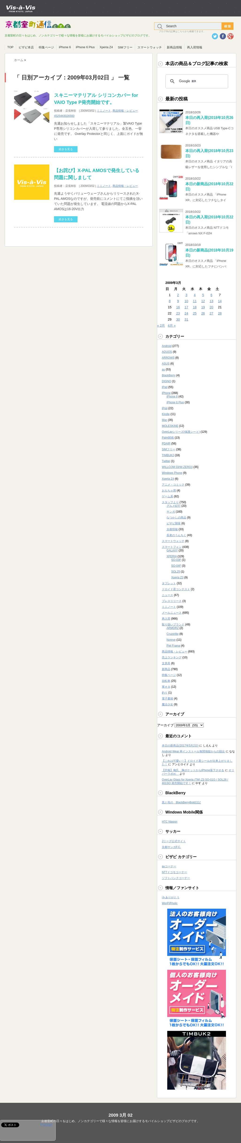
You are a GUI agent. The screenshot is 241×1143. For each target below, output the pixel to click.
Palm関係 (168, 437)
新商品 (166, 669)
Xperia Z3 (177, 577)
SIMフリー (125, 47)
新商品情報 (174, 47)
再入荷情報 (194, 47)
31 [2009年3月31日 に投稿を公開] (186, 319)
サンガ (171, 511)
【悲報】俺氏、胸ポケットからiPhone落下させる (193, 770)
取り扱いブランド (173, 624)
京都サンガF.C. (171, 847)
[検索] (196, 81)
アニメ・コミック (173, 484)
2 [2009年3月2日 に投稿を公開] (178, 295)
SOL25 (175, 571)
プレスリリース (172, 601)
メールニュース (172, 612)
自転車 (166, 681)
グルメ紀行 (174, 505)
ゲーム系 (167, 496)
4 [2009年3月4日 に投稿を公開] (195, 295)
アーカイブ (165, 725)
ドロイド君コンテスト (176, 589)
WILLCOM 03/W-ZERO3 (177, 467)
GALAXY (172, 550)
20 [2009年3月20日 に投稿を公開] (211, 307)
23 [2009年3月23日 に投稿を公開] (178, 313)
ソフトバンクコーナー (176, 878)
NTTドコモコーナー (174, 872)
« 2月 (161, 325)
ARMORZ (173, 628)
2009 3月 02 (120, 1115)
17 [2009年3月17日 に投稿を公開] (186, 307)
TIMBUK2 (168, 455)
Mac (164, 420)
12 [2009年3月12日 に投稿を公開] (203, 301)
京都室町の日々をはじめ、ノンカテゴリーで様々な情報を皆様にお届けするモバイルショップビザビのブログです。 (120, 1121)
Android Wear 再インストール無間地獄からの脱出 (193, 751)
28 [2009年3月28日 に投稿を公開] (220, 313)
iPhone (166, 393)
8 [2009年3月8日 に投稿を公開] (170, 301)
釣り (164, 692)
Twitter (166, 461)
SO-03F (176, 560)
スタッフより (170, 502)
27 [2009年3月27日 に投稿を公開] (211, 313)
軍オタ (166, 686)
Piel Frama (173, 645)
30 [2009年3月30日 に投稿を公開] (178, 319)
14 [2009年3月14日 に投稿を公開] (220, 301)
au (163, 369)
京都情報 (172, 529)
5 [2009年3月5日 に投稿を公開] (203, 295)
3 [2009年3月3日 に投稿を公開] (186, 295)
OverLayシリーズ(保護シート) (181, 431)
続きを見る (66, 149)
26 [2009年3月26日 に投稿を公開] (203, 313)
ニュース (167, 595)
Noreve (171, 639)
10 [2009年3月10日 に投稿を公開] (186, 301)
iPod (164, 408)
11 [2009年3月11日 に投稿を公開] (195, 301)
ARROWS (168, 357)
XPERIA (172, 556)
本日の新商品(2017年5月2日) (180, 745)
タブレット (169, 583)
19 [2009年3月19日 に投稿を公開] (203, 307)
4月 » (171, 325)
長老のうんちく (176, 535)
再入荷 (166, 618)
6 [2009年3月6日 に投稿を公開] (211, 295)
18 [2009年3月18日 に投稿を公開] (195, 307)
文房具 (166, 663)
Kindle (166, 414)
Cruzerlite (173, 634)
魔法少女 (167, 704)
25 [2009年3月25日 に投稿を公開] (195, 313)
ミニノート (104, 110)
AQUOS (167, 352)
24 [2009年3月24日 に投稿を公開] (186, 313)
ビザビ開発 (174, 523)
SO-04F (176, 565)
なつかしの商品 (176, 517)
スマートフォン (172, 547)
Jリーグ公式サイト (174, 841)
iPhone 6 (65, 47)
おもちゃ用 (169, 490)
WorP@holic (170, 903)
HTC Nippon (169, 821)
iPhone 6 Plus (85, 47)
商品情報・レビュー (125, 110)
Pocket (46, 1125)
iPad (164, 387)
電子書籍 (167, 698)
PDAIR (166, 443)
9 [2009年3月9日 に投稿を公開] (178, 301)
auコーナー (169, 866)
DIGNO (166, 381)
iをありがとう (170, 897)
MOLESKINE (170, 426)
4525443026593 (64, 116)
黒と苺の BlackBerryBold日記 (181, 802)
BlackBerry (168, 375)
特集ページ (46, 47)
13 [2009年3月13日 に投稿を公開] (211, 301)
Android (166, 346)
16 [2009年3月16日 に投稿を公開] (178, 307)
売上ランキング (172, 657)
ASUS (166, 363)
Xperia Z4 (106, 47)
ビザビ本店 (26, 47)
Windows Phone (172, 473)
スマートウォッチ (149, 47)
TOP (10, 47)
